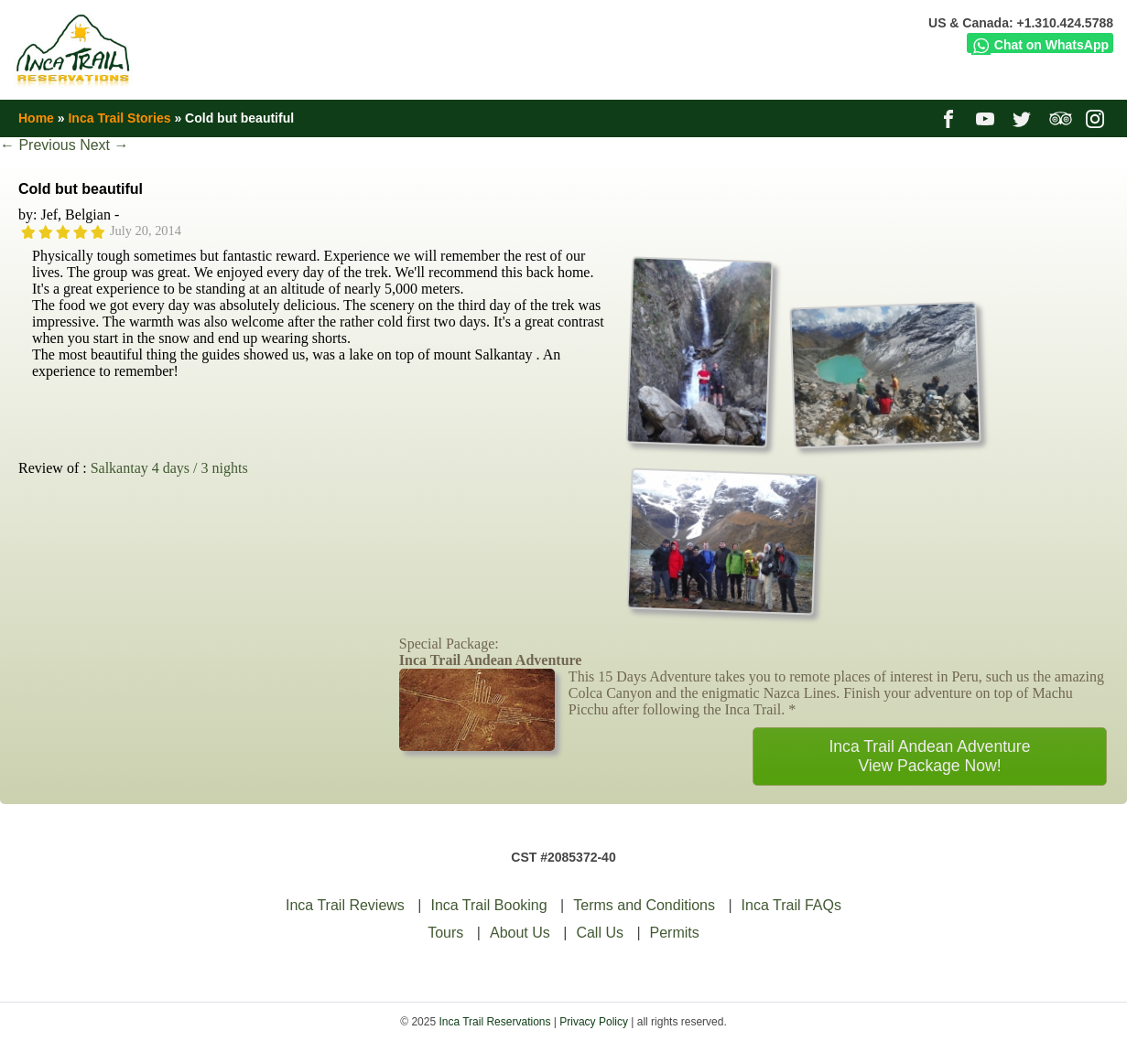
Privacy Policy (593, 1021)
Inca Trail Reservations (494, 1021)
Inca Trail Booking (488, 905)
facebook (950, 118)
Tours (445, 932)
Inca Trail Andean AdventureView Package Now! (929, 756)
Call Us (599, 932)
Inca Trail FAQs (791, 905)
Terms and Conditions (644, 905)
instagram (1097, 118)
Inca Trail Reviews (345, 905)
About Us (520, 932)
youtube (987, 118)
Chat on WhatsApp (1040, 45)
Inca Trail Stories (119, 118)
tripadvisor (1060, 118)
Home (36, 118)
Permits (674, 932)
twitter (1024, 118)
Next (104, 145)
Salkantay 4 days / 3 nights (169, 468)
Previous (38, 145)
